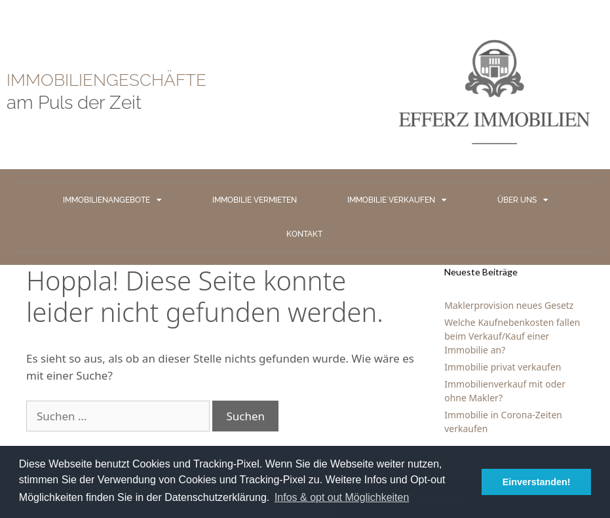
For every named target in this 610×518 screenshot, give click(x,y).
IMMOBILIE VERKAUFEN (397, 199)
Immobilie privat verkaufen (502, 367)
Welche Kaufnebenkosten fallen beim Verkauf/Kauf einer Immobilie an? (512, 336)
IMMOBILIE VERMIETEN (254, 200)
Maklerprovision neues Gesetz (508, 305)
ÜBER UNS (522, 199)
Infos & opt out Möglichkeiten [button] (342, 497)
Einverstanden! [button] (537, 482)
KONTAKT (304, 234)
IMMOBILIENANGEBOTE (112, 199)
